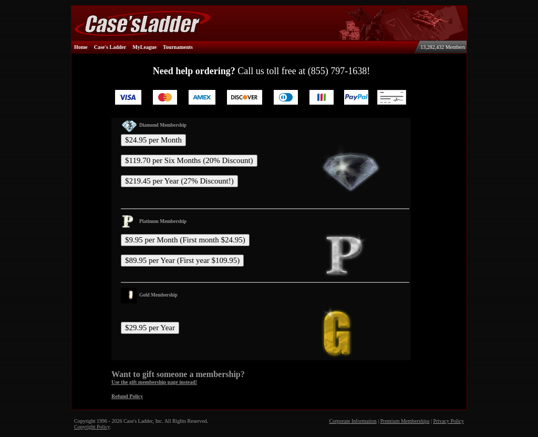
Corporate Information (353, 421)
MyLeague (144, 47)
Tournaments (178, 47)
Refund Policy (127, 396)
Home (81, 47)
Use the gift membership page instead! (154, 382)
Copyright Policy (92, 427)
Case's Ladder (110, 47)
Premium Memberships (405, 421)
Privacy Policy (448, 421)
